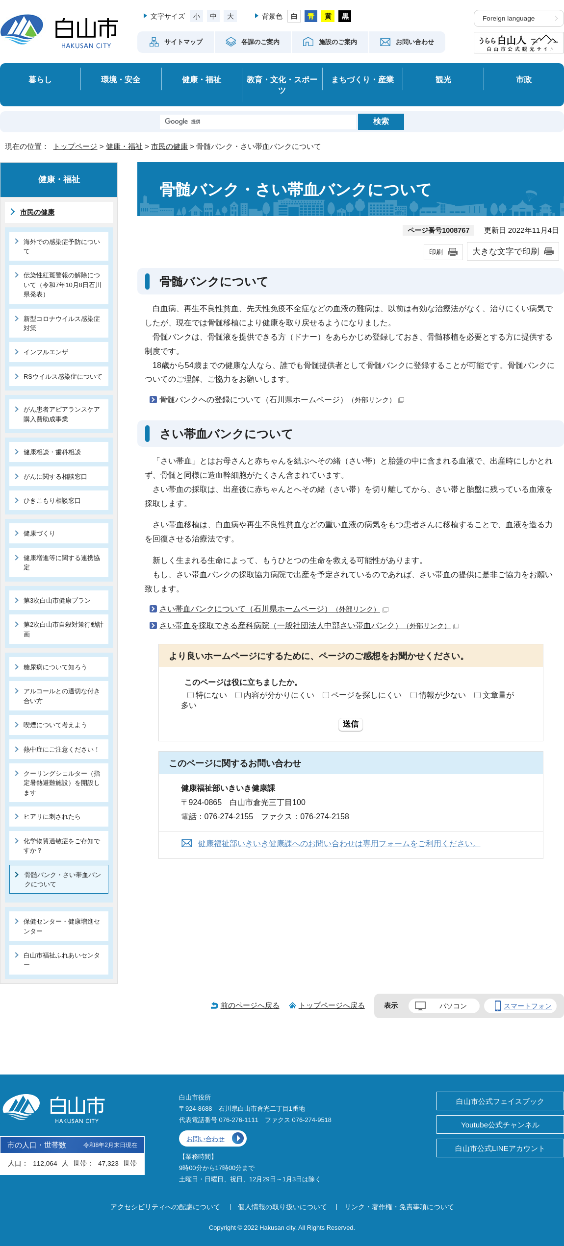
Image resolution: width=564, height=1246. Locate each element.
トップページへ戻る (332, 1005)
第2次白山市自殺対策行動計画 (63, 629)
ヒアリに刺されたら (52, 816)
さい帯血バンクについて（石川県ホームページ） (273, 609)
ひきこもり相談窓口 (52, 500)
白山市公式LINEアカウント (500, 1148)
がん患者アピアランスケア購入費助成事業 (62, 414)
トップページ (75, 146)
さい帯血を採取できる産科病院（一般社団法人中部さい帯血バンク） (309, 625)
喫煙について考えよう (55, 725)
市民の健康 (169, 146)
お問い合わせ (205, 1139)
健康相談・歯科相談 (52, 452)
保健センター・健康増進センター (62, 926)
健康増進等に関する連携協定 (62, 562)
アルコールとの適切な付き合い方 (62, 695)
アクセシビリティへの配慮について (165, 1207)
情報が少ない (442, 695)
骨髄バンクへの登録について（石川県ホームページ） (281, 399)
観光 (443, 79)
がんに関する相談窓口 (55, 476)
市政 (524, 79)
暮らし (40, 79)
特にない (211, 695)
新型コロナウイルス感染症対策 (62, 323)
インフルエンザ (46, 352)
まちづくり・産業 (362, 79)
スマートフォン (528, 1006)
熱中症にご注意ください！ (62, 749)
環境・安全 (120, 79)
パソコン (453, 1006)
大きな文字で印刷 (505, 251)
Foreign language (509, 18)
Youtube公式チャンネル (500, 1125)
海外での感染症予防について (62, 246)
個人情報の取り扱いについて (282, 1207)
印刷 (436, 252)
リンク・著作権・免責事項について (399, 1207)
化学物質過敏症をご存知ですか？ (62, 845)
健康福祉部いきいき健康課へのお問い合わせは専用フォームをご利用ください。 (339, 843)
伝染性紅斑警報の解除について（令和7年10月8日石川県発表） (63, 284)
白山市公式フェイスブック (500, 1101)
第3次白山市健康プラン (57, 600)
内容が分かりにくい (279, 695)
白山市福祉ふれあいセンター (62, 960)
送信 (351, 724)
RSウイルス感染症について (63, 376)
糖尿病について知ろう (55, 667)
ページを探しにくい (366, 695)
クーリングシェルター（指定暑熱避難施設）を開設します (62, 783)
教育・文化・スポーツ (282, 85)
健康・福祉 (201, 79)
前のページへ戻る (250, 1005)
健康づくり (39, 533)
